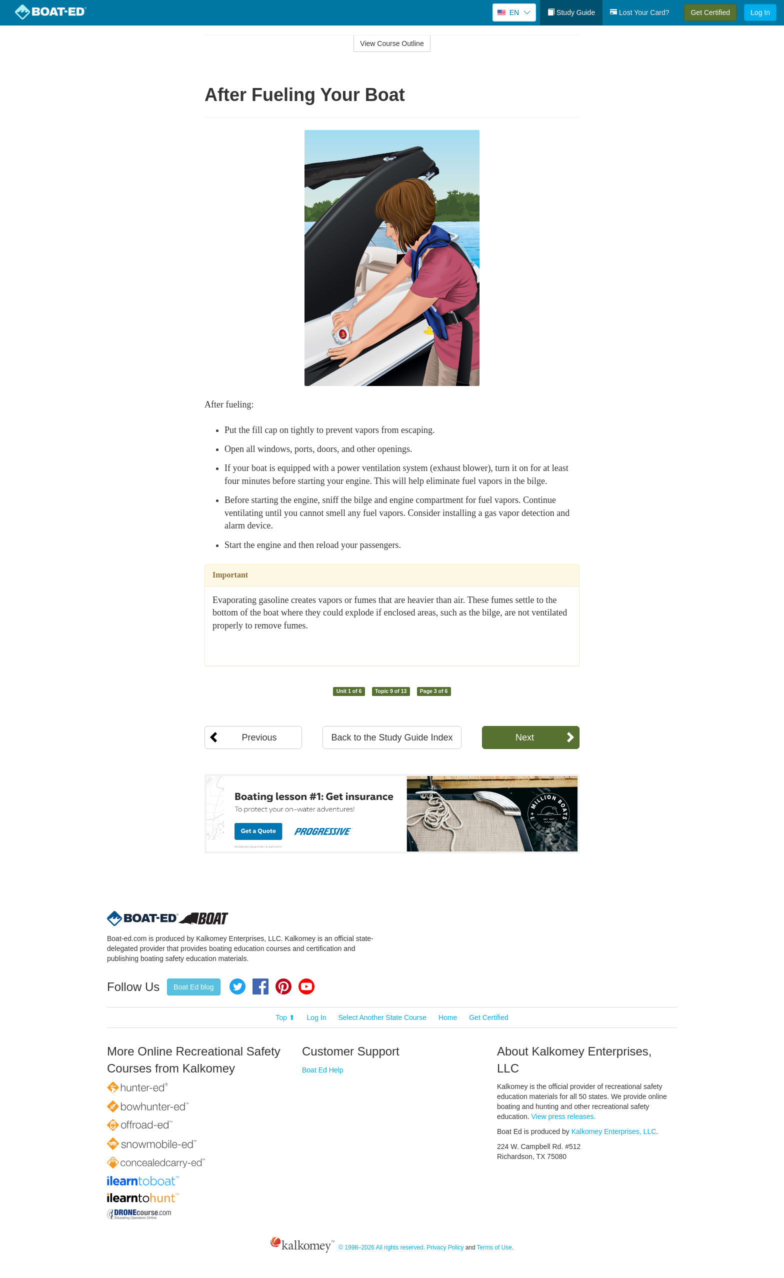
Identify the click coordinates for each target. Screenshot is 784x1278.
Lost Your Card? (639, 12)
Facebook (260, 986)
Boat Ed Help (323, 1070)
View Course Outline (392, 44)
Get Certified (710, 12)
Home (447, 1018)
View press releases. (564, 1116)
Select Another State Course (382, 1018)
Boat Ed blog (194, 987)
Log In (760, 12)
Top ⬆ (285, 1018)
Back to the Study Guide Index (391, 737)
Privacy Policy (445, 1247)
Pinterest (284, 986)
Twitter (238, 986)
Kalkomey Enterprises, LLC (614, 1132)
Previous (259, 737)
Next (525, 737)
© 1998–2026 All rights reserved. (381, 1247)
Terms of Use (494, 1247)
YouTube (306, 986)
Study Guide (571, 12)
